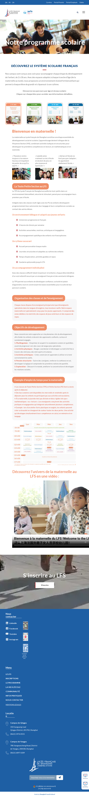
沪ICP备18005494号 (44, 788)
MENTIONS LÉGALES (13, 705)
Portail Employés (71, 2)
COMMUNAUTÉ (13, 691)
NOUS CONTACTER (14, 700)
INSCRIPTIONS (12, 678)
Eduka (82, 2)
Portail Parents (59, 2)
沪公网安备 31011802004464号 (46, 786)
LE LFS (8, 674)
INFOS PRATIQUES (14, 696)
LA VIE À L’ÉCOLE (13, 687)
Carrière (49, 2)
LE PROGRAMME (13, 683)
